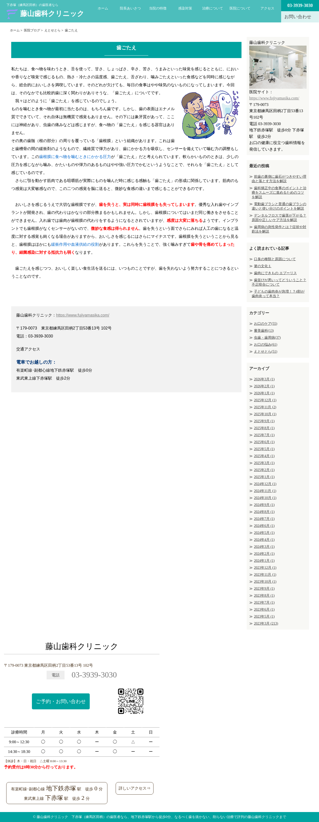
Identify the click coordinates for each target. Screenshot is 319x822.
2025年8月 (264, 428)
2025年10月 (265, 414)
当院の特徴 (157, 8)
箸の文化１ (262, 266)
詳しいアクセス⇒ (135, 788)
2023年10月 (265, 581)
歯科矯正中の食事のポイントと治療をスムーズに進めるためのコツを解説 (279, 192)
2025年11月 (265, 407)
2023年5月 (264, 616)
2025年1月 (264, 477)
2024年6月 (264, 526)
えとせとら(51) (265, 351)
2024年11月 (265, 491)
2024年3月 (264, 547)
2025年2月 (264, 470)
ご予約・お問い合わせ (61, 701)
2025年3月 (264, 463)
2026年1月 (264, 393)
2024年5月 (264, 533)
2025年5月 (264, 449)
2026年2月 (264, 386)
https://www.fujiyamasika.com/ (82, 315)
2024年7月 (264, 519)
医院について (240, 8)
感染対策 (185, 8)
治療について (212, 8)
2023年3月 (266, 623)
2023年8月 (264, 595)
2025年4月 (264, 456)
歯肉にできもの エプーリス (275, 273)
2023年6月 (264, 609)
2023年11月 (265, 574)
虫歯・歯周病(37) (267, 337)
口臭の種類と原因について (275, 259)
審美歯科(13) (264, 330)
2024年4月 (264, 540)
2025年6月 (264, 442)
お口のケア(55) (265, 324)
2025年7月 (264, 435)
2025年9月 (264, 421)
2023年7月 (264, 602)
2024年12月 (265, 484)
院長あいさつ (130, 8)
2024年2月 (264, 554)
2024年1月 (264, 561)
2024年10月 (265, 498)
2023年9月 (264, 588)
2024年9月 (264, 505)
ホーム (103, 8)
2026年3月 (264, 379)
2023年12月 (265, 568)
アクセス (267, 8)
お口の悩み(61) (265, 344)
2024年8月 (264, 512)
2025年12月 (265, 400)
